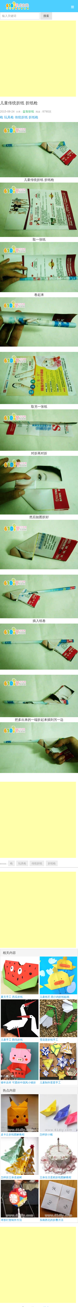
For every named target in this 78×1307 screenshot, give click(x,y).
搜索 (46, 15)
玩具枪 (9, 117)
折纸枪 (33, 117)
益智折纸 (28, 111)
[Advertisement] (38, 59)
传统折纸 (21, 117)
